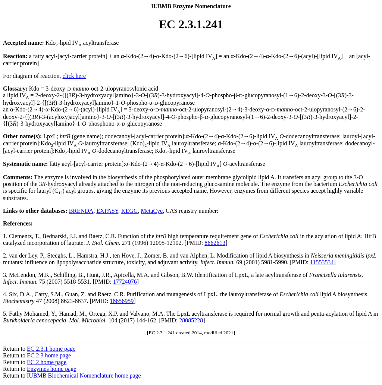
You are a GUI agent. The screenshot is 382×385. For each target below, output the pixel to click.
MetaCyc (152, 211)
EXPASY (107, 211)
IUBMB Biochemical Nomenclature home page (84, 375)
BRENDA (81, 211)
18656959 (122, 301)
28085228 (191, 320)
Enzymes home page (51, 369)
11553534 (322, 262)
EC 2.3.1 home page (51, 348)
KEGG (129, 211)
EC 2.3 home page (49, 355)
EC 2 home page (46, 362)
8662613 (214, 243)
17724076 (125, 281)
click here (74, 76)
